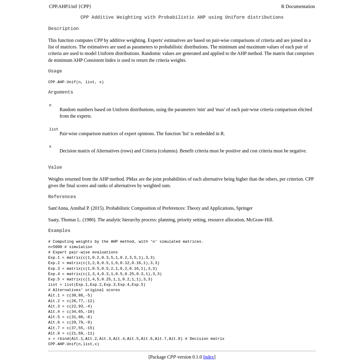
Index (208, 356)
